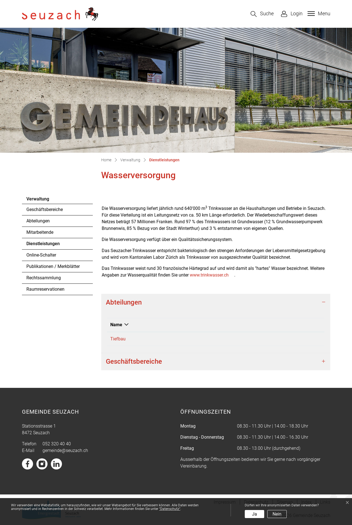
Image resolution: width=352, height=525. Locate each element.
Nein (277, 514)
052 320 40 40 (57, 443)
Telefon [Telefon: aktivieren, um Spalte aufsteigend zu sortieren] (166, 324)
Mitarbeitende (39, 232)
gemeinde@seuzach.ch (65, 450)
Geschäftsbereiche (44, 209)
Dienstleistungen (43, 245)
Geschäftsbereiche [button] (134, 361)
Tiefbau (118, 338)
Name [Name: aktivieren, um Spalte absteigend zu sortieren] (116, 324)
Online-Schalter (41, 255)
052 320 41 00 (173, 338)
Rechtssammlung (43, 277)
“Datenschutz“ (169, 509)
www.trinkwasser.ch (212, 275)
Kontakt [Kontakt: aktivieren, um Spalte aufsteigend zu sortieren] (239, 324)
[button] (262, 14)
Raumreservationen (45, 289)
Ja (254, 514)
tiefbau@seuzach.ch (251, 338)
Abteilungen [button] (124, 302)
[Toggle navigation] (318, 13)
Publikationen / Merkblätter (53, 266)
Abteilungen (38, 220)
